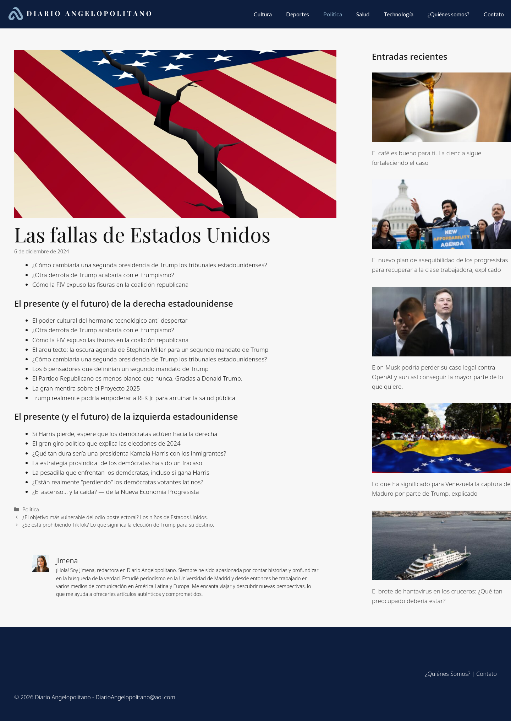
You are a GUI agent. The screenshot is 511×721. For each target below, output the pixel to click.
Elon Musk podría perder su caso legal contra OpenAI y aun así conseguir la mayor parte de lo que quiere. (437, 377)
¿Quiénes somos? (448, 14)
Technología (398, 14)
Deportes (297, 14)
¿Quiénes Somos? (447, 674)
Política (332, 14)
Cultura (263, 14)
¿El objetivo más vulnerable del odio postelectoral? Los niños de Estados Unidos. (115, 517)
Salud (362, 14)
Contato (494, 14)
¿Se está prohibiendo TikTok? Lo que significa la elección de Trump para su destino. (118, 524)
